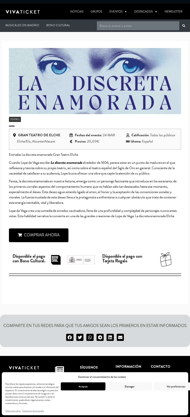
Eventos (118, 11)
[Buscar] (183, 25)
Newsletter (173, 11)
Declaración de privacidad (33, 411)
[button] (69, 337)
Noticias (76, 11)
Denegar (129, 386)
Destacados (145, 11)
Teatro (14, 119)
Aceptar (83, 386)
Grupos (96, 11)
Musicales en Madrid (22, 25)
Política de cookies (13, 411)
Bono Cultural (58, 25)
